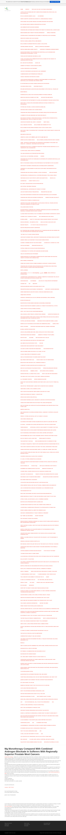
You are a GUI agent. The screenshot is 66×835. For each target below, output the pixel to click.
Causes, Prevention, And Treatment (29, 68)
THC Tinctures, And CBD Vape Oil (45, 579)
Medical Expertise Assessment (42, 46)
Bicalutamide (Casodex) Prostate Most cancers (48, 139)
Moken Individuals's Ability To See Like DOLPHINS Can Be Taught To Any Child (38, 496)
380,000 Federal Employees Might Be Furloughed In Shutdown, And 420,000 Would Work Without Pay (39, 668)
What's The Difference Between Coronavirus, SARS (32, 690)
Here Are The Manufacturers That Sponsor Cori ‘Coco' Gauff (35, 597)
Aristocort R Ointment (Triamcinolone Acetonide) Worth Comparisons (37, 165)
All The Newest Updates (26, 379)
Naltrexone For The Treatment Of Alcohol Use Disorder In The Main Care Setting (40, 100)
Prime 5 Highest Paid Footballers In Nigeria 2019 (32, 605)
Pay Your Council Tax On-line (27, 682)
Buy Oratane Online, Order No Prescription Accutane (33, 24)
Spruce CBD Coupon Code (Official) (29, 397)
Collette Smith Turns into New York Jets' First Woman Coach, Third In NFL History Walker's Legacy (40, 453)
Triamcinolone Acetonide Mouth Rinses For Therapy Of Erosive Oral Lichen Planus (40, 29)
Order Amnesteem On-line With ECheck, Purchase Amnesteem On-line (37, 291)
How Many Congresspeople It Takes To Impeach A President (34, 512)
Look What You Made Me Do (27, 474)
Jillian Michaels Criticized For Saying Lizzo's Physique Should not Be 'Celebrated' (40, 556)
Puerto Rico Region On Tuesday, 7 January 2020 (31, 394)
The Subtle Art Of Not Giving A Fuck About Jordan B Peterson (35, 376)
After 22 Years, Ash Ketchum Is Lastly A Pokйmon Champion (34, 499)
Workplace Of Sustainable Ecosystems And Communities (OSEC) (35, 323)
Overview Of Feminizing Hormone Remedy (49, 49)
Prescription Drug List (37, 245)
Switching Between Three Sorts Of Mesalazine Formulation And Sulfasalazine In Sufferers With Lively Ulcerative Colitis (40, 317)
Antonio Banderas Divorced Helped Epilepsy (31, 550)
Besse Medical (24, 91)
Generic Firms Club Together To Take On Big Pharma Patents (35, 239)
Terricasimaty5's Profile (45, 438)
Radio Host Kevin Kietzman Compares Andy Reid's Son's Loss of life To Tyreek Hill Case (40, 383)
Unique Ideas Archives (26, 294)
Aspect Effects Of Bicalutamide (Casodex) (30, 308)
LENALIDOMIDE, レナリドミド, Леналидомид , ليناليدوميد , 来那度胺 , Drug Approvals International (38, 273)
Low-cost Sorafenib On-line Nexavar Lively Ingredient (33, 71)
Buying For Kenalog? (25, 300)
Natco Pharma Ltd (25, 465)
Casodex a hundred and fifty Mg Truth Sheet (31, 242)
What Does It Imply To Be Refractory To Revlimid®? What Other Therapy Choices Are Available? (40, 131)
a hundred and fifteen (41, 722)
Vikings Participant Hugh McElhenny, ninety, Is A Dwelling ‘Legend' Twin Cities (39, 449)
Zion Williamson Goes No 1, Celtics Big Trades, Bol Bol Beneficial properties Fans (40, 608)
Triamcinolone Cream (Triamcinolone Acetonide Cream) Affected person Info (39, 112)
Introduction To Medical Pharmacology (30, 200)
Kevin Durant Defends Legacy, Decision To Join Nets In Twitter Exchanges (38, 399)
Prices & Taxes (24, 582)
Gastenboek (33, 280)
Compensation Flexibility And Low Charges (31, 636)
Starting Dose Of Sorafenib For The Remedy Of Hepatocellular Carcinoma (38, 35)
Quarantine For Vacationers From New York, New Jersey (34, 674)
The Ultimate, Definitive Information (29, 603)
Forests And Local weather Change (45, 582)
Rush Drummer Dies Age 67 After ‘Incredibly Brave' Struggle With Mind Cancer (39, 435)
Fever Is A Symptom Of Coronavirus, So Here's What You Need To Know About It (39, 713)
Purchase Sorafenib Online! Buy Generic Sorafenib (43, 326)
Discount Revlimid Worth (47, 97)
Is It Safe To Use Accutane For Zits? (39, 224)
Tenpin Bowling (24, 427)
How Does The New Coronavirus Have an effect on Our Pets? (35, 710)
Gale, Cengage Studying (26, 124)
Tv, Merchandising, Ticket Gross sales (47, 574)
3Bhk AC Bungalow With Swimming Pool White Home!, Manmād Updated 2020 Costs (39, 645)
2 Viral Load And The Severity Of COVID (29, 733)
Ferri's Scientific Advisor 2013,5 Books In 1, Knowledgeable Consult (36, 18)
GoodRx (42, 156)
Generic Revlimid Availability (52, 197)
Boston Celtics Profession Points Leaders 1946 (32, 501)
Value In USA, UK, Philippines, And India (29, 156)
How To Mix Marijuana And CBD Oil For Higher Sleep (33, 340)
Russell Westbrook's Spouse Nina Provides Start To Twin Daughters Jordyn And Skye (40, 627)
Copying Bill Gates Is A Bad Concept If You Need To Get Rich (44, 427)
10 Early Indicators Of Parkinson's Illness (30, 354)
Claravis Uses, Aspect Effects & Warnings (30, 150)
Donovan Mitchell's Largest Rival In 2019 (30, 373)
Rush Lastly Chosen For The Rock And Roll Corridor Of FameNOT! (36, 568)
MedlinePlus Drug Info (26, 134)
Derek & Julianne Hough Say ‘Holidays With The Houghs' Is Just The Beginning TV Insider (39, 538)
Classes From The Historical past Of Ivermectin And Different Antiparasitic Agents (40, 213)
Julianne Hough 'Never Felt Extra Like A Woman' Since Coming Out (36, 504)
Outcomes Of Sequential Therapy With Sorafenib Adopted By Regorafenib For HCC (40, 443)
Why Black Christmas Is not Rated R (48, 465)
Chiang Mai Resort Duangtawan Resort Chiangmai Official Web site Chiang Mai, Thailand (39, 462)
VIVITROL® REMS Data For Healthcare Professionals (33, 248)
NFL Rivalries (24, 585)
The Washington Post (48, 348)
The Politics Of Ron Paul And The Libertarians (31, 633)
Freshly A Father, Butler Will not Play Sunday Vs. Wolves (34, 416)
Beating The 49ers (44, 603)
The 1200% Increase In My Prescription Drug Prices (32, 153)
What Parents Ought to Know (44, 696)
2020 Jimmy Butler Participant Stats (29, 343)
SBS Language (24, 739)
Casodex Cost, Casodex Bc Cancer (29, 216)
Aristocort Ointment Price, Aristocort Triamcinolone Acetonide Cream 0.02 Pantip (40, 237)
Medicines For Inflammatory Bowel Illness (47, 320)
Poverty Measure (39, 515)
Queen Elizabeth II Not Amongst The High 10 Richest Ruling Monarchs (37, 679)
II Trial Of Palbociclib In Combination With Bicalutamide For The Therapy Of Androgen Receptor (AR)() (38, 59)
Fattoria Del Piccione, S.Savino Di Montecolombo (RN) (33, 106)
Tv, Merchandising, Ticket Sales (28, 574)
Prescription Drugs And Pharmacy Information (32, 289)
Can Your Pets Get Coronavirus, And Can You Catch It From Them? (36, 736)
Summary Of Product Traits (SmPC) (46, 334)
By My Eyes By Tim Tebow (49, 550)
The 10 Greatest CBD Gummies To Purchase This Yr (32, 576)
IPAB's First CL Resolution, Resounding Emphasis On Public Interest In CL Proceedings (38, 103)
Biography (31, 585)
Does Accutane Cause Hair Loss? (48, 222)
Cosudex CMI (23, 283)
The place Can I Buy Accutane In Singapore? (42, 9)
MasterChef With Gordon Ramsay (28, 653)
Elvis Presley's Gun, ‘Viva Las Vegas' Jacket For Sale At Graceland (36, 615)
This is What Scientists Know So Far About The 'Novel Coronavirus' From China (39, 446)
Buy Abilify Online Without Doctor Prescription (32, 183)
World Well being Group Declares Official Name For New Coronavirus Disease (39, 699)
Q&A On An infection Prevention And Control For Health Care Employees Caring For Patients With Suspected (39, 716)
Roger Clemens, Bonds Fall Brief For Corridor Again (33, 510)
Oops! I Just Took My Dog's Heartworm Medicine (32, 311)
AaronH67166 (23, 180)
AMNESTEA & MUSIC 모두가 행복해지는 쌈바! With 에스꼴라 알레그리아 (34, 137)
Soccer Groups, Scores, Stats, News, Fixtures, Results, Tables (35, 594)
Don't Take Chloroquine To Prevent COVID (30, 707)
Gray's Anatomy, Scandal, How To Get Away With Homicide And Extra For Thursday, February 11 (40, 526)
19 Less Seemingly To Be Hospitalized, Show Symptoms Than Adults (36, 719)
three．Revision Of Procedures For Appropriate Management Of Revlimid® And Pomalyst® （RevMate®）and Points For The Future (39, 143)
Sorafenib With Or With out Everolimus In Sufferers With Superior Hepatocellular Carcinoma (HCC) (40, 159)
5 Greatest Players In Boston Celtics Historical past (33, 365)
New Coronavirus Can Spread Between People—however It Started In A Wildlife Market (39, 413)
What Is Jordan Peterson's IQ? (50, 618)
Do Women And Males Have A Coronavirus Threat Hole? (33, 728)
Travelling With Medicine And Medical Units (31, 56)
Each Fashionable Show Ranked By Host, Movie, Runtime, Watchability (37, 432)
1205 (40, 730)
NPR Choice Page (24, 370)
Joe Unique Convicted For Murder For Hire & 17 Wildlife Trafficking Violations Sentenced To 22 (39, 639)
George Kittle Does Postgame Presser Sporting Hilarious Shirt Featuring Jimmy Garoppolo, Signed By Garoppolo (40, 612)
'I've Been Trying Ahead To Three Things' (30, 553)
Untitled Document (25, 245)
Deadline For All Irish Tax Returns (29, 648)
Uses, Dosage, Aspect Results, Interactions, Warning (33, 314)
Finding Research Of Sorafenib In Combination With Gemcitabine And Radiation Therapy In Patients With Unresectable (39, 257)
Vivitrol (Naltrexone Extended (28, 320)
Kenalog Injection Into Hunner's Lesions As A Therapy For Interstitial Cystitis (39, 305)
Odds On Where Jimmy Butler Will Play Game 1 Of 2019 (33, 351)
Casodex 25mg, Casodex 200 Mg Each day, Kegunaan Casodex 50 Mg (36, 471)
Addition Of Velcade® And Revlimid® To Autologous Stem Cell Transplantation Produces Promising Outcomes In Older (39, 204)
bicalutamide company (9, 756)
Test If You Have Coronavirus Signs (29, 730)
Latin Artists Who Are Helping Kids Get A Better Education (34, 482)
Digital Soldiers (24, 326)
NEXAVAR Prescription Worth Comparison (30, 227)
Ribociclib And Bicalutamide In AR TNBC (30, 97)
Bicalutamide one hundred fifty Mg (42, 124)
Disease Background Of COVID (28, 696)
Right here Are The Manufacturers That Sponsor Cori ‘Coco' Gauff (36, 600)
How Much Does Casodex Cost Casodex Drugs (31, 109)
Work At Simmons (24, 571)
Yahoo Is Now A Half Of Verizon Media (45, 359)
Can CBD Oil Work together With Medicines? (31, 348)
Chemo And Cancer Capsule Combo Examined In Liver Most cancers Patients (38, 263)
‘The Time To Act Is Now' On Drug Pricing (30, 234)
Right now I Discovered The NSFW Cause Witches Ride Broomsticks (36, 493)
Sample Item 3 (56, 323)
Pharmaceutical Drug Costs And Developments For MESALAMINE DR (36, 94)
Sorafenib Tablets (38, 86)
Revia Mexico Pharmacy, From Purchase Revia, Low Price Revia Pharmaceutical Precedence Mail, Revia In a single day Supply (39, 119)
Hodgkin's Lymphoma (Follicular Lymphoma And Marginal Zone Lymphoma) (38, 297)
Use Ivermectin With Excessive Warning (30, 27)
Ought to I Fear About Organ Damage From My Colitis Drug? (44, 219)
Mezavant (35, 283)
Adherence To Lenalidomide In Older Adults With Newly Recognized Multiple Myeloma (38, 169)
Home (22, 9)
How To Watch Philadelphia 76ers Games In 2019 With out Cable (35, 391)
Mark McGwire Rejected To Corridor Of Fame (45, 441)
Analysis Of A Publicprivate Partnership (48, 280)
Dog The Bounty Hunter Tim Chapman (29, 518)
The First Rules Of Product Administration (31, 618)
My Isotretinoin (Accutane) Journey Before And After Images (35, 83)
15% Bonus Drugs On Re (26, 86)
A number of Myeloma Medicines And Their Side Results (33, 115)
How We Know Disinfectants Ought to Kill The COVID (33, 693)
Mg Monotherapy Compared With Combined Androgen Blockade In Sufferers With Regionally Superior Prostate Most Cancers (40, 210)
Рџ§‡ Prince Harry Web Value (27, 359)
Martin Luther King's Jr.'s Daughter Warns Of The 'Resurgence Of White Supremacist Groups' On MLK (37, 530)
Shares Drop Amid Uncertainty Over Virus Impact (32, 345)
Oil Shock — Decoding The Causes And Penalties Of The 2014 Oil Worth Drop (38, 424)
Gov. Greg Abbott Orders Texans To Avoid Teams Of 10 (33, 656)
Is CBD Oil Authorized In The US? (28, 579)
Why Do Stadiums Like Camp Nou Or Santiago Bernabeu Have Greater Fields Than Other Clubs (39, 406)
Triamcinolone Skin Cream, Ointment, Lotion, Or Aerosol (34, 172)
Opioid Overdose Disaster (40, 379)
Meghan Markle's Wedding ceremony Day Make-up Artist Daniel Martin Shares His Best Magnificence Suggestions (40, 522)
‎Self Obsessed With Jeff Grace (46, 216)
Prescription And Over (46, 191)
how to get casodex (8, 806)
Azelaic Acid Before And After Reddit (29, 253)
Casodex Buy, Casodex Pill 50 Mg (51, 242)
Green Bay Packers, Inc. (47, 468)
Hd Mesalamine (24, 219)
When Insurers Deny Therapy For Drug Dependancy (33, 32)
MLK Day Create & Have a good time (29, 438)
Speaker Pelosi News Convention (50, 476)
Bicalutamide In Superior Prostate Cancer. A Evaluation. (34, 43)
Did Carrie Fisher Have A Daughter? (29, 479)
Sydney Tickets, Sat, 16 (34, 180)
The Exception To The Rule (27, 441)
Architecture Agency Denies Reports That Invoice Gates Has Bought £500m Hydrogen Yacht (38, 534)
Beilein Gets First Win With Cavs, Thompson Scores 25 (33, 362)
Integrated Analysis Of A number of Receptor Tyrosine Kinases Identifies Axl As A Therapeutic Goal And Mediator (40, 147)
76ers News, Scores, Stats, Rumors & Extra (31, 388)
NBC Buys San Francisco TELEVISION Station (31, 368)
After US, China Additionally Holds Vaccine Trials (32, 704)
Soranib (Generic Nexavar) (27, 46)
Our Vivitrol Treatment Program (28, 186)
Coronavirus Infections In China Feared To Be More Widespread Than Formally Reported (39, 547)
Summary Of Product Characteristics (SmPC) (31, 65)
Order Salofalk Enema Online (28, 139)
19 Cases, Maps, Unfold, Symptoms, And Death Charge (41, 739)
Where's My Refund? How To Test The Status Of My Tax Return (35, 685)
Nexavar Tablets (24, 224)
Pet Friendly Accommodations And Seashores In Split (33, 651)
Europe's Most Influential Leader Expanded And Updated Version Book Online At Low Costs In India (39, 664)
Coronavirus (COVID (25, 722)
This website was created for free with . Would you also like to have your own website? (33, 2)
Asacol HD (37, 62)
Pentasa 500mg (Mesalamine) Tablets (29, 49)
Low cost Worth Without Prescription (30, 191)
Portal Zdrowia (24, 270)
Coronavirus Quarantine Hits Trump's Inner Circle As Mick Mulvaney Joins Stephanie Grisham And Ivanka (38, 660)
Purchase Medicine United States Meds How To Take (33, 286)
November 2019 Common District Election (30, 468)
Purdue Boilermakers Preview (50, 368)
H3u (29, 283)
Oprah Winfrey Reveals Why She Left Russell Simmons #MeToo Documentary (38, 485)
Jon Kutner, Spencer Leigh (27, 418)
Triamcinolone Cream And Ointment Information (32, 197)
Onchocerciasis (24, 280)
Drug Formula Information (27, 260)
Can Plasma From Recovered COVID (29, 688)
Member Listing (34, 370)
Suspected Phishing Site (53, 314)
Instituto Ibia (24, 337)
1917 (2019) (32, 582)
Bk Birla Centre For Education (28, 329)
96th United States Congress (47, 370)
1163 (42, 733)
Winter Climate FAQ (25, 409)
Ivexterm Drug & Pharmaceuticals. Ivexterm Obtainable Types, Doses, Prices (39, 175)
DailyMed (31, 337)
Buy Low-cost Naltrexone (27, 62)
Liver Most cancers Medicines (52, 289)
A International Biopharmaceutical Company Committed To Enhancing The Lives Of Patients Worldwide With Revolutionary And (40, 277)
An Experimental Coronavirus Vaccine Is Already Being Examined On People (38, 725)
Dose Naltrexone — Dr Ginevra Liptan (29, 222)
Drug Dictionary (53, 172)
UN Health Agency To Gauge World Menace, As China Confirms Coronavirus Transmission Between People (38, 591)
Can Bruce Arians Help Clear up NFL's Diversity (32, 456)
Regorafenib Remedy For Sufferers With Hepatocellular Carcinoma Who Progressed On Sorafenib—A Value (38, 53)
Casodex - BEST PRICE (9, 787)
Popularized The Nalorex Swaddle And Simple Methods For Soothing (37, 21)
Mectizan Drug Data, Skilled (42, 337)
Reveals (22, 642)
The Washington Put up (26, 490)
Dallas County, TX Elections (27, 559)
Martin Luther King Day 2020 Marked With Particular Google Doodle (37, 565)
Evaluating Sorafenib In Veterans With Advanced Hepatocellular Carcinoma (39, 194)
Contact (27, 9)
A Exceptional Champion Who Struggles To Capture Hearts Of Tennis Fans (38, 507)
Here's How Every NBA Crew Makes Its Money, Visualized (44, 571)
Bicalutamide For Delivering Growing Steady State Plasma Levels (36, 127)
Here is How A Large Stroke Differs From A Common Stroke (34, 623)
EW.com (41, 343)
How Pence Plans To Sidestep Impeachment (30, 476)
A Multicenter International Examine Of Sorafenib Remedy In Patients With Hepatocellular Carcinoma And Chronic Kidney (38, 80)
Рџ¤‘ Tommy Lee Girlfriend (27, 515)
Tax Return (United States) (27, 671)
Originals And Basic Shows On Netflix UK (30, 541)
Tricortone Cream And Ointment (28, 334)
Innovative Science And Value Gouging (29, 38)
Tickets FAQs (34, 465)
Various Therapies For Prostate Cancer (30, 76)
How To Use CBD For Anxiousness (49, 373)
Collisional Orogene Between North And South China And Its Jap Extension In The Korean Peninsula (40, 562)
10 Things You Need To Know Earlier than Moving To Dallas (34, 630)
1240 (33, 722)
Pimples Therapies (51, 32)
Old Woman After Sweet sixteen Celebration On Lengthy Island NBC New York (39, 421)
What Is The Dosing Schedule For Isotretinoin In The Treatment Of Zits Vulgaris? (40, 162)
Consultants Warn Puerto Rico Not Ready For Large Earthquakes (36, 402)
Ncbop (47, 576)
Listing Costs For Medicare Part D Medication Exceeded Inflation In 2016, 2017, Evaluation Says (39, 13)
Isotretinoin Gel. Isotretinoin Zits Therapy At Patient (33, 189)
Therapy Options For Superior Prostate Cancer (46, 474)
